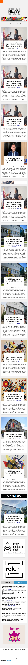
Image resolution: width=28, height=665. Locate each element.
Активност (11, 4)
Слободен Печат (11, 605)
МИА (18, 477)
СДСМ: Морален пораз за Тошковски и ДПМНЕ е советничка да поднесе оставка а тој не (14, 473)
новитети (11, 651)
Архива (17, 4)
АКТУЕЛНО (20, 582)
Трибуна (19, 208)
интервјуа (10, 649)
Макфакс (17, 48)
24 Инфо (19, 285)
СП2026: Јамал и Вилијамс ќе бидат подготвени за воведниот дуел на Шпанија (14, 598)
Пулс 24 (19, 125)
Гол (8, 611)
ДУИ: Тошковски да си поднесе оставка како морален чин (14, 435)
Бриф (18, 323)
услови (17, 651)
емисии (17, 649)
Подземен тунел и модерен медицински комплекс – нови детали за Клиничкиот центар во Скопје (14, 614)
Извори (6, 4)
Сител (18, 438)
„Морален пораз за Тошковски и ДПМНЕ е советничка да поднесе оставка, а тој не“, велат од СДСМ (14, 45)
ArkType (9, 660)
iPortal (18, 164)
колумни (4, 649)
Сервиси (14, 5)
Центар (18, 522)
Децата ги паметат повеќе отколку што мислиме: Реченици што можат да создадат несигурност (13, 587)
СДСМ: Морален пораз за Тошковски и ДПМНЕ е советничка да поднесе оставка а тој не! (14, 160)
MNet (18, 87)
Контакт (19, 5)
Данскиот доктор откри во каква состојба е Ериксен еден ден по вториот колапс (12, 619)
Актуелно (21, 4)
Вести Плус (18, 400)
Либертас (9, 594)
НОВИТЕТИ (7, 582)
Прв (8, 616)
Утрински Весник (16, 246)
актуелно (22, 649)
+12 (21, 48)
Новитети (9, 5)
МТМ (18, 361)
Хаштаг (9, 589)
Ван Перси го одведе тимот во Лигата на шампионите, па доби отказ (11, 608)
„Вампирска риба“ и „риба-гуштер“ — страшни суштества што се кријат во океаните (13, 603)
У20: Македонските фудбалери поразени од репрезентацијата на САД (12, 592)
